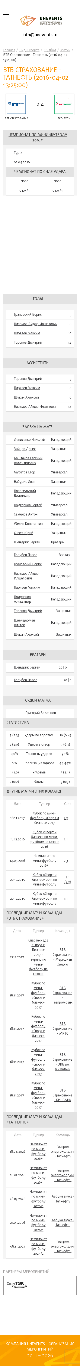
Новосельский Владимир (25, 494)
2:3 (66, 818)
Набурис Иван (24, 482)
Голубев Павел (25, 555)
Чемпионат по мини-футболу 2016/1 (38, 137)
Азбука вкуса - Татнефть (63, 1199)
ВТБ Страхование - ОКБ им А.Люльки (62, 1062)
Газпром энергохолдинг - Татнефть (63, 1152)
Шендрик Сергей (27, 542)
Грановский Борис (28, 314)
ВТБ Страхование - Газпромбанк (62, 995)
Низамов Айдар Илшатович (35, 324)
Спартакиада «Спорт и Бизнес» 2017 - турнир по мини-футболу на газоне (38, 957)
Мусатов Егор (24, 472)
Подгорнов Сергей (28, 505)
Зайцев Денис (25, 449)
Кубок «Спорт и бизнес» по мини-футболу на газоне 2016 (44, 839)
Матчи (65, 50)
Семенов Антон (26, 514)
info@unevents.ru (40, 35)
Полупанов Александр (22, 600)
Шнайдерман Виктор (24, 623)
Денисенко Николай (29, 440)
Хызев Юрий (23, 533)
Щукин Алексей (26, 397)
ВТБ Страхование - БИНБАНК (62, 1095)
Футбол (50, 50)
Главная (9, 50)
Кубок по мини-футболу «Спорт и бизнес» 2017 (44, 818)
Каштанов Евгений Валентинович (28, 461)
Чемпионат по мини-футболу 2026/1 (38, 1151)
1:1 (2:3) (67, 880)
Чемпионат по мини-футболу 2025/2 (38, 1246)
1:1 (66, 839)
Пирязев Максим (27, 333)
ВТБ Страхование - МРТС (62, 1029)
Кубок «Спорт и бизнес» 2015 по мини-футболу (44, 880)
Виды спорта (29, 50)
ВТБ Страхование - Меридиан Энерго (62, 957)
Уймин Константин (28, 524)
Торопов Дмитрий (28, 342)
